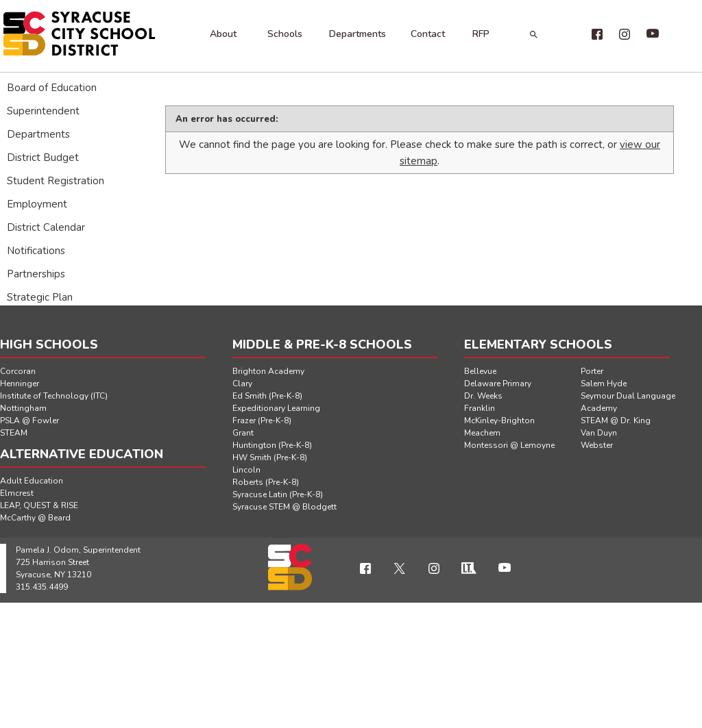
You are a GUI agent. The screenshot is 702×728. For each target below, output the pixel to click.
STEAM (13, 432)
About (223, 33)
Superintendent (43, 111)
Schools (284, 33)
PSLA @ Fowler (29, 420)
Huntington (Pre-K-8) (272, 445)
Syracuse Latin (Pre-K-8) (277, 494)
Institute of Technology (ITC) (54, 395)
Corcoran (18, 371)
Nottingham (23, 408)
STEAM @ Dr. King (616, 420)
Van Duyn (599, 432)
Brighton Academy (268, 371)
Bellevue (480, 371)
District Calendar (46, 227)
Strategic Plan (40, 297)
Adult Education (31, 480)
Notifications (36, 251)
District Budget (43, 157)
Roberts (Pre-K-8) (265, 482)
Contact (428, 33)
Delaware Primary (497, 383)
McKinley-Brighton (499, 420)
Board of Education (52, 88)
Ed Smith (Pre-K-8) (267, 395)
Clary (242, 383)
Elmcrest (17, 493)
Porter (592, 371)
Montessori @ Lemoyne (509, 445)
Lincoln (246, 469)
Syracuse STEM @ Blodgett (284, 506)
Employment (37, 204)
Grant (243, 432)
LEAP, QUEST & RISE (39, 505)
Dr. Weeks (483, 395)
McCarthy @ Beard (35, 517)
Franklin (479, 408)
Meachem (482, 432)
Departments (357, 33)
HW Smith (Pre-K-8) (269, 457)
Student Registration (55, 181)
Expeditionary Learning (276, 408)
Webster (597, 445)
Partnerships (36, 274)
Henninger (19, 383)
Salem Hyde (604, 383)
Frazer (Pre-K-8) (261, 420)
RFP (480, 33)
